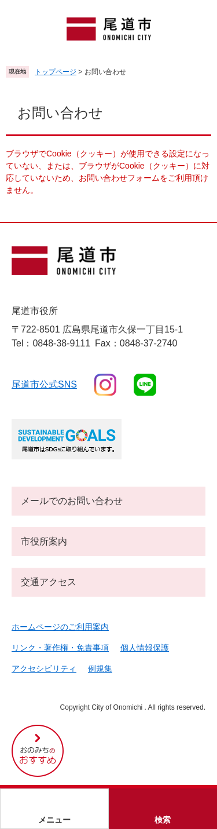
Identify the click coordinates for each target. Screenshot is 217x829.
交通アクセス (48, 582)
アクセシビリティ (44, 668)
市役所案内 (44, 541)
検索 (163, 819)
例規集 (100, 668)
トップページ (55, 72)
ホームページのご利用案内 (60, 626)
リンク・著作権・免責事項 (60, 647)
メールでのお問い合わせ (72, 501)
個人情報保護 (144, 647)
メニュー (54, 819)
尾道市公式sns (44, 384)
